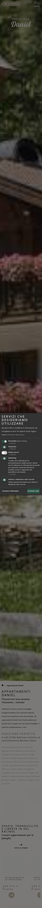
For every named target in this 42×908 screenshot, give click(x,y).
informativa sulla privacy (15, 435)
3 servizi (12, 443)
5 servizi (12, 474)
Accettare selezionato (10, 491)
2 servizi (12, 454)
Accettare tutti (33, 491)
